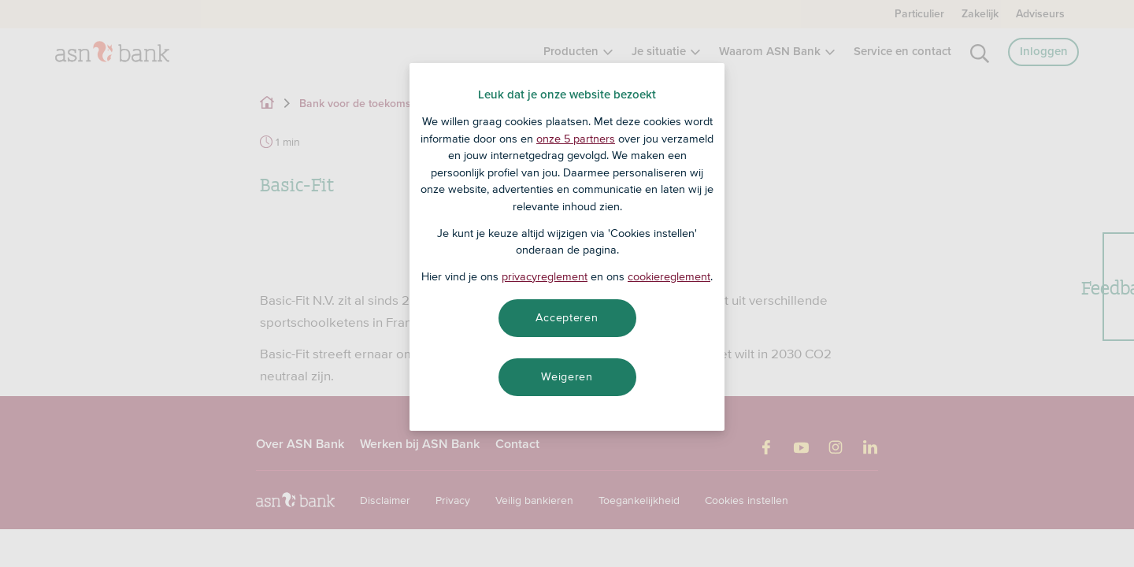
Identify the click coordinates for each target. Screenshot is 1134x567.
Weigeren (567, 376)
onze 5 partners (575, 138)
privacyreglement (544, 276)
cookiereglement (669, 276)
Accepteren (567, 317)
